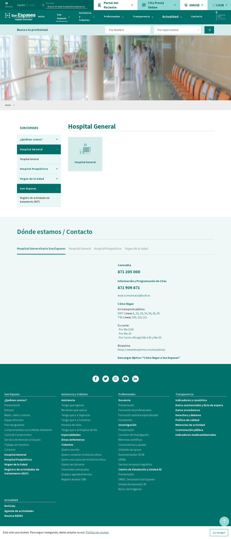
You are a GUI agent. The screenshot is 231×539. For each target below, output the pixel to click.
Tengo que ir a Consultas (75, 420)
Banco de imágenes (130, 489)
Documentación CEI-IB (131, 455)
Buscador (50, 3)
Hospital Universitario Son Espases (41, 253)
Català (32, 5)
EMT (120, 313)
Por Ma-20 (125, 333)
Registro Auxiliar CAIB (73, 479)
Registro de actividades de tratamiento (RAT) (35, 199)
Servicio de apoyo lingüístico (135, 464)
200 (134, 317)
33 (145, 313)
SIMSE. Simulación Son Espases (136, 479)
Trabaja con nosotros (16, 445)
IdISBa (122, 459)
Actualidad (170, 16)
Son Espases (61, 16)
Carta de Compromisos (18, 435)
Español (21, 5)
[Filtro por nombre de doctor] (127, 30)
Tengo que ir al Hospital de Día (79, 430)
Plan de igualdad (14, 425)
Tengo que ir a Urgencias (75, 415)
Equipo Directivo (14, 420)
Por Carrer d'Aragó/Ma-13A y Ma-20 (140, 337)
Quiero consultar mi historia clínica (81, 455)
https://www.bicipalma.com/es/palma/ (141, 350)
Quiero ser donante (72, 464)
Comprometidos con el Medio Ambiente (28, 430)
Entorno (9, 410)
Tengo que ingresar (72, 405)
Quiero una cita (70, 449)
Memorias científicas (130, 440)
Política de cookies (97, 532)
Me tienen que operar (74, 410)
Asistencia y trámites (85, 16)
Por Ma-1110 (126, 329)
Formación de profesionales (134, 410)
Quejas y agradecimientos (76, 474)
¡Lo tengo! (219, 532)
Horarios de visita (71, 425)
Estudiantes (125, 420)
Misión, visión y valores (17, 415)
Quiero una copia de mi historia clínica (83, 459)
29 (141, 313)
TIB (120, 317)
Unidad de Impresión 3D (132, 484)
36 (153, 313)
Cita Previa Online (156, 5)
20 (137, 313)
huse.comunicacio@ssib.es (134, 295)
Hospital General (29, 159)
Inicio (41, 16)
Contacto (196, 16)
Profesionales (112, 16)
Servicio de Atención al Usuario (22, 440)
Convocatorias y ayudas (132, 445)
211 (145, 317)
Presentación (12, 405)
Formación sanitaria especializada (138, 415)
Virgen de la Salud (136, 253)
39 (158, 313)
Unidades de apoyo (129, 449)
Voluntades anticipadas (75, 469)
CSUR (220, 5)
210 (139, 317)
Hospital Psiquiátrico (108, 253)
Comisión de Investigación (133, 435)
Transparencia (141, 16)
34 (149, 313)
